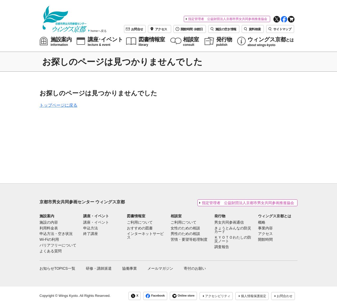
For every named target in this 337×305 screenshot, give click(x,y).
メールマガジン (160, 268)
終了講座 (90, 234)
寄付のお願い (195, 268)
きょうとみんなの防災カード (232, 230)
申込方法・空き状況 (56, 234)
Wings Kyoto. (68, 296)
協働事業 (129, 268)
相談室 (176, 216)
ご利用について (140, 222)
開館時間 (265, 240)
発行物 (219, 216)
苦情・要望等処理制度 (189, 240)
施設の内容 (48, 222)
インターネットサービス (145, 235)
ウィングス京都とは (274, 216)
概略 (261, 222)
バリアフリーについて (57, 245)
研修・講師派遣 (99, 268)
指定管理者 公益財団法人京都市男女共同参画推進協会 (227, 19)
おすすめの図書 (140, 228)
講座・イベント (96, 216)
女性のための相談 (185, 228)
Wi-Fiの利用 (49, 240)
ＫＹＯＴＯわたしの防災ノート (232, 239)
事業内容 (265, 228)
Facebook (155, 296)
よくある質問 (50, 251)
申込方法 (90, 228)
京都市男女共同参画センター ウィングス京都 (82, 202)
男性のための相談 (185, 234)
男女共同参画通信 (229, 222)
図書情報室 (136, 216)
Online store (183, 296)
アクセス (265, 234)
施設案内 (46, 216)
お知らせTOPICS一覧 (57, 268)
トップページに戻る (58, 105)
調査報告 (221, 247)
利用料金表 (48, 228)
